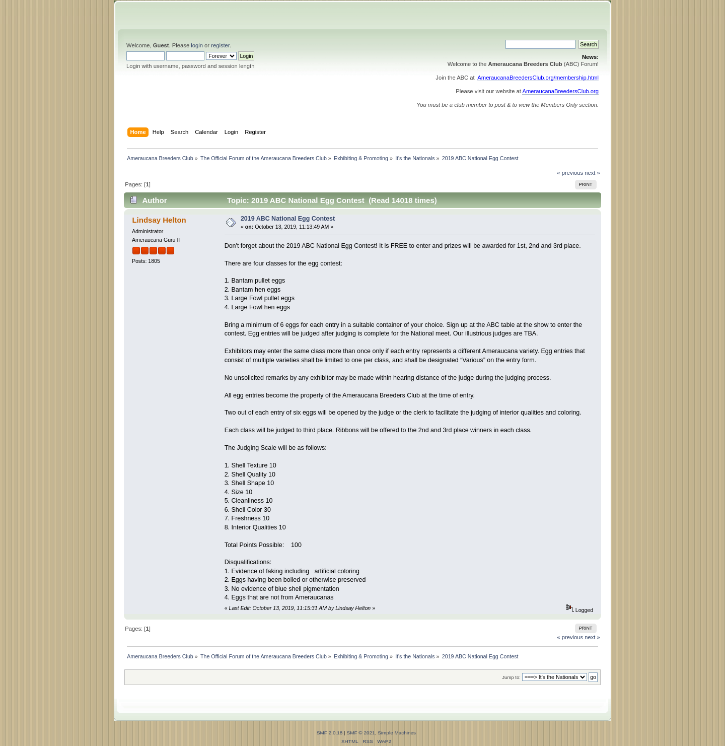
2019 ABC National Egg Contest (288, 218)
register (220, 45)
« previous (570, 173)
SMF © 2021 (361, 732)
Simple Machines (397, 732)
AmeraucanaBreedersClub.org (560, 91)
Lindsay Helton (159, 220)
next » (592, 173)
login (197, 45)
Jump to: (511, 677)
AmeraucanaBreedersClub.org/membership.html (538, 78)
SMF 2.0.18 (330, 732)
